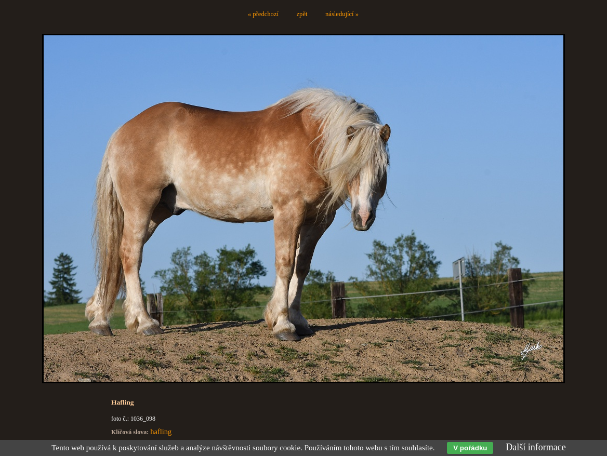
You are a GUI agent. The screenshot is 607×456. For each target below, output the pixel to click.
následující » (342, 14)
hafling (160, 431)
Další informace (535, 447)
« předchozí (263, 14)
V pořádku (470, 448)
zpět (302, 14)
